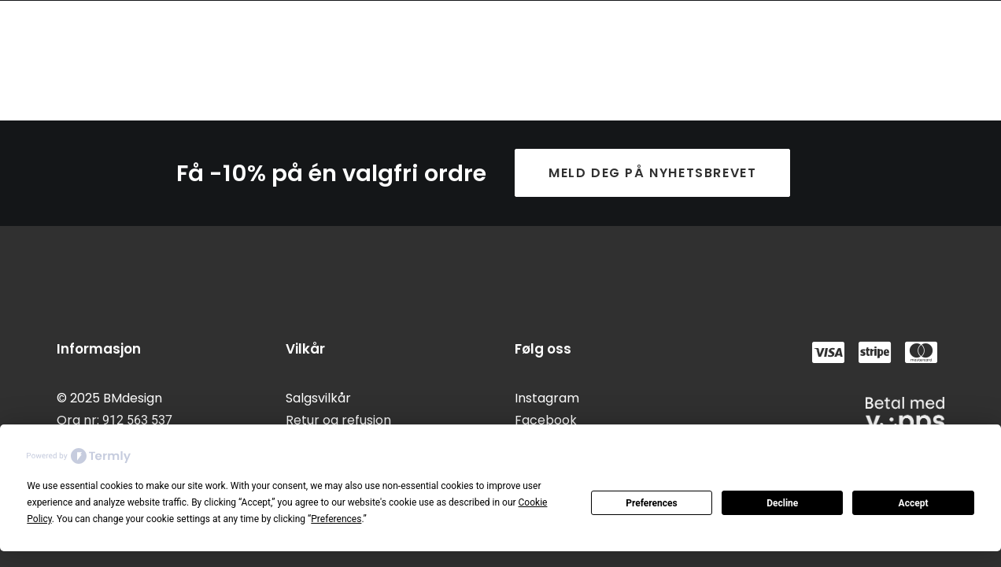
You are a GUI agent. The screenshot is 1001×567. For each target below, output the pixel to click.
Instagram (547, 398)
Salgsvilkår (318, 398)
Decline (782, 503)
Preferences (652, 503)
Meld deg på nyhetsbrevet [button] (652, 173)
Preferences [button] (336, 518)
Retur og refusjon (338, 420)
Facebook (546, 420)
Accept (914, 503)
